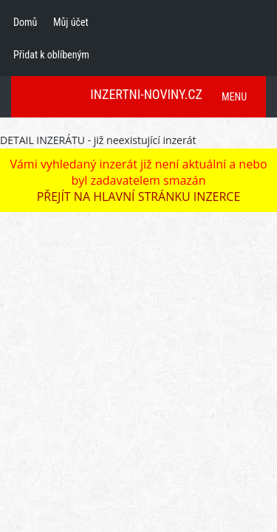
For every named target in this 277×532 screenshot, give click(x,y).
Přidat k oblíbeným (51, 55)
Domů (25, 22)
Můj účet (71, 22)
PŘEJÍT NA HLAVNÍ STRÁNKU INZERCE (139, 196)
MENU (234, 97)
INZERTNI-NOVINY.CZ (146, 94)
